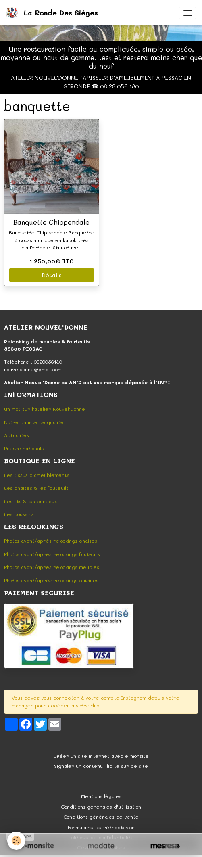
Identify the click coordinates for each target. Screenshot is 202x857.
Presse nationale (24, 448)
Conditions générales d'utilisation (101, 806)
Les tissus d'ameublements (36, 475)
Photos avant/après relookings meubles (51, 567)
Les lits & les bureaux (30, 501)
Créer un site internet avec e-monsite (101, 755)
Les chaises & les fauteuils (36, 488)
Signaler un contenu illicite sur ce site (101, 766)
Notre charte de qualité (34, 422)
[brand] (53, 13)
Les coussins (19, 514)
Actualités (16, 435)
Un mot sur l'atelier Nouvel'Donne (44, 409)
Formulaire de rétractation (101, 827)
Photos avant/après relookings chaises (50, 540)
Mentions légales (101, 796)
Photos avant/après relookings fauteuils (52, 554)
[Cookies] (16, 841)
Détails (52, 275)
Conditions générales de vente (101, 816)
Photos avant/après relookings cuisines (51, 580)
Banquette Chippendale (51, 221)
